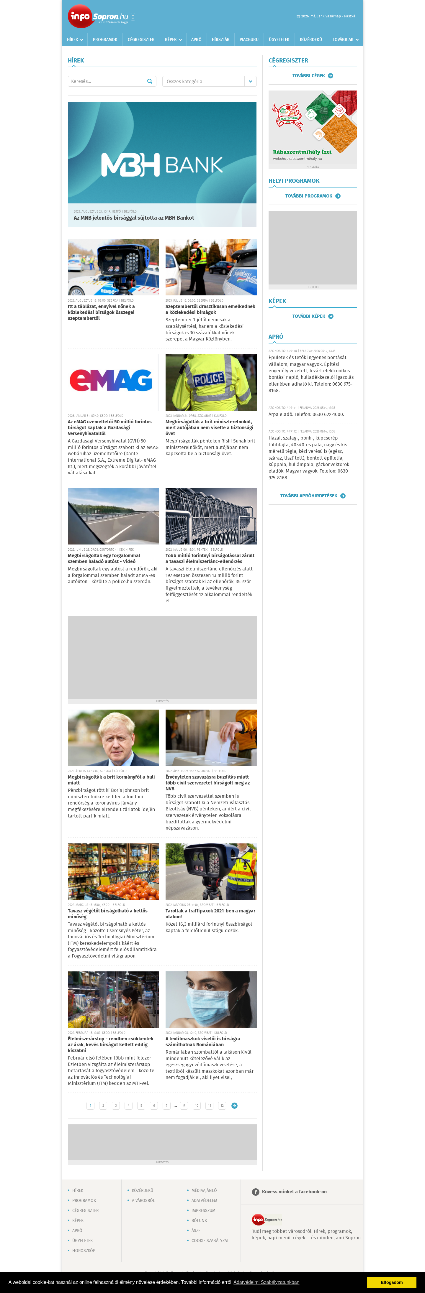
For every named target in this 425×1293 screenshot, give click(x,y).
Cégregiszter (141, 40)
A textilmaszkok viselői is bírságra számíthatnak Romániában (203, 1042)
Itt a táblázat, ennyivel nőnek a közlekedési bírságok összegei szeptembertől (101, 312)
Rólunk (199, 1221)
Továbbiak (343, 40)
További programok (308, 196)
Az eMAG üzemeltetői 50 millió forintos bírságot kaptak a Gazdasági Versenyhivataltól (110, 427)
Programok (105, 40)
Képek (171, 40)
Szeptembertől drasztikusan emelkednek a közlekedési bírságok (210, 309)
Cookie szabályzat (210, 1241)
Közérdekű (311, 40)
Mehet (149, 81)
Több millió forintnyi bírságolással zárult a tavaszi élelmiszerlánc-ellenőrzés (210, 558)
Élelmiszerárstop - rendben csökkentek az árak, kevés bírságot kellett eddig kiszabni (110, 1045)
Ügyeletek (279, 40)
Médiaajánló (204, 1190)
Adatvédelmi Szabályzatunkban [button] (266, 1282)
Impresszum (203, 1211)
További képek (308, 316)
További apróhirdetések (308, 496)
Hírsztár (221, 40)
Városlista (133, 17)
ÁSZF (196, 1231)
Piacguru (249, 40)
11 (209, 1105)
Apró (196, 40)
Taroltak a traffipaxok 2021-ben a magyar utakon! (210, 914)
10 (197, 1105)
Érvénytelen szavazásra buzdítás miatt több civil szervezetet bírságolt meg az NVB (208, 783)
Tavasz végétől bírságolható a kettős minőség (108, 914)
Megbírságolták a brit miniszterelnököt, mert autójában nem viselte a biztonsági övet (210, 427)
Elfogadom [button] (392, 1282)
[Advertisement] (162, 657)
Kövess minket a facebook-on (294, 1192)
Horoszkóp (83, 1251)
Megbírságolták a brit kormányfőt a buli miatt (111, 780)
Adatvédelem (204, 1200)
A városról (143, 1200)
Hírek (72, 40)
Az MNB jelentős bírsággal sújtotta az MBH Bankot (134, 218)
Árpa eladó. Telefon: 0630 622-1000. (306, 414)
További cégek (308, 75)
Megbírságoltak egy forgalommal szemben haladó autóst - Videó (104, 558)
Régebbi (234, 1105)
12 (222, 1105)
